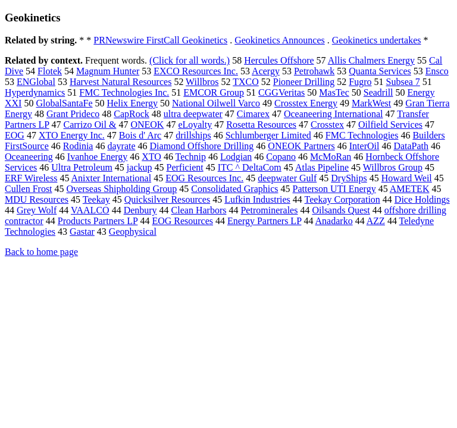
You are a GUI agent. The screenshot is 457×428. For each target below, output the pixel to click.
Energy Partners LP (264, 221)
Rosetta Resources (261, 124)
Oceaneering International (333, 114)
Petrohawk (314, 71)
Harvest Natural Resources (121, 82)
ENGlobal (36, 82)
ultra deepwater (193, 114)
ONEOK (147, 124)
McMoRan (330, 157)
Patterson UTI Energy (334, 189)
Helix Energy (132, 103)
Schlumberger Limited (268, 135)
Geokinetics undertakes (376, 40)
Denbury (140, 210)
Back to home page (41, 252)
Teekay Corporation (342, 199)
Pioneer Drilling (304, 82)
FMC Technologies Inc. (124, 92)
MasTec (334, 92)
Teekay (96, 199)
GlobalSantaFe (64, 103)
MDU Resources (36, 199)
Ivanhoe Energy (97, 157)
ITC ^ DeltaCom (249, 167)
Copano (281, 157)
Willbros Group (392, 167)
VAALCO (90, 210)
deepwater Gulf (287, 178)
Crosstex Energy (305, 103)
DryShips (349, 178)
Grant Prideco (72, 114)
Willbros (202, 82)
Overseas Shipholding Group (122, 189)
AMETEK (410, 189)
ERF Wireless (31, 178)
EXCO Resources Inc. (196, 71)
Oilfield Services (390, 124)
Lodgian (236, 157)
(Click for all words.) (189, 60)
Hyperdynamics (35, 92)
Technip (191, 157)
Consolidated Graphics (234, 189)
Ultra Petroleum (81, 167)
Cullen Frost (28, 189)
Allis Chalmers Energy (371, 60)
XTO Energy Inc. (72, 135)
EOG (14, 135)
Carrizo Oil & (90, 124)
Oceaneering (29, 157)
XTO (151, 157)
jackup (139, 167)
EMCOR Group (213, 92)
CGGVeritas (281, 92)
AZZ (376, 221)
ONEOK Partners (301, 146)
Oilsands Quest (341, 210)
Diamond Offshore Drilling (202, 146)
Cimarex (253, 114)
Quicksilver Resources (167, 199)
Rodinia (78, 146)
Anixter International (111, 178)
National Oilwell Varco (216, 103)
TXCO (246, 82)
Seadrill (378, 92)
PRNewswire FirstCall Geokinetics (160, 40)
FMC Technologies (362, 135)
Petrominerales (269, 210)
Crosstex (327, 124)
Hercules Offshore (279, 60)
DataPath (410, 146)
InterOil (364, 146)
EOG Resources (182, 221)
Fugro (360, 82)
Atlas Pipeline (322, 167)
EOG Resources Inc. (204, 178)
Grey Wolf (37, 210)
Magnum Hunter (107, 71)
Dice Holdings (422, 199)
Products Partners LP (98, 221)
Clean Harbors (199, 210)
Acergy (266, 71)
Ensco (437, 71)
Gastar (82, 231)
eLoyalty (195, 124)
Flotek (49, 71)
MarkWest (371, 103)
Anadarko (334, 221)
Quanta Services (380, 71)
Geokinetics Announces (279, 40)
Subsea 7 (403, 82)
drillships (193, 135)
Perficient (185, 167)
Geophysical (132, 231)
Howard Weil (406, 178)
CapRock (131, 114)
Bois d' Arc (140, 135)
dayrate (121, 146)
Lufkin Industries (257, 199)
